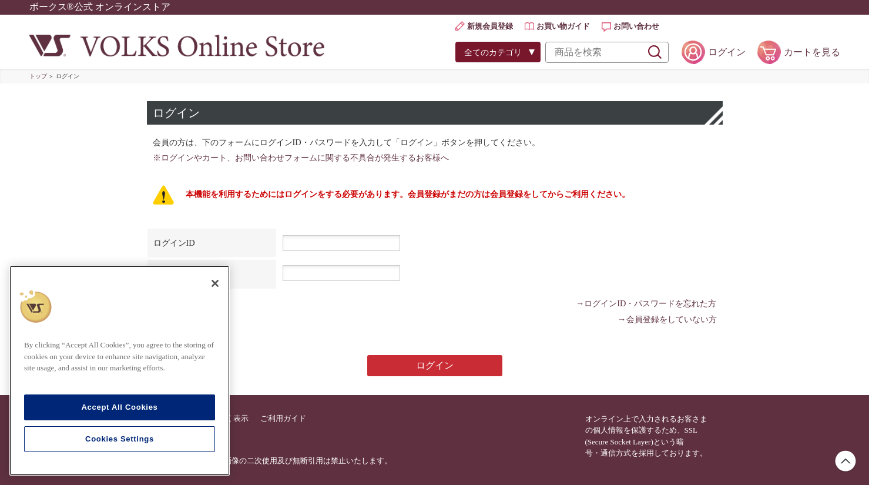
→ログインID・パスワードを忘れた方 (646, 303)
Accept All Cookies (119, 407)
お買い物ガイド (563, 26)
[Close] (215, 283)
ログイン (727, 52)
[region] (119, 371)
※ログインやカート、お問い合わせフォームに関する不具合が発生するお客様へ (301, 157)
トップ (38, 76)
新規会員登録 (490, 26)
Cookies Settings (119, 438)
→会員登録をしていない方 (667, 319)
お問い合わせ (636, 26)
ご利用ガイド (283, 418)
